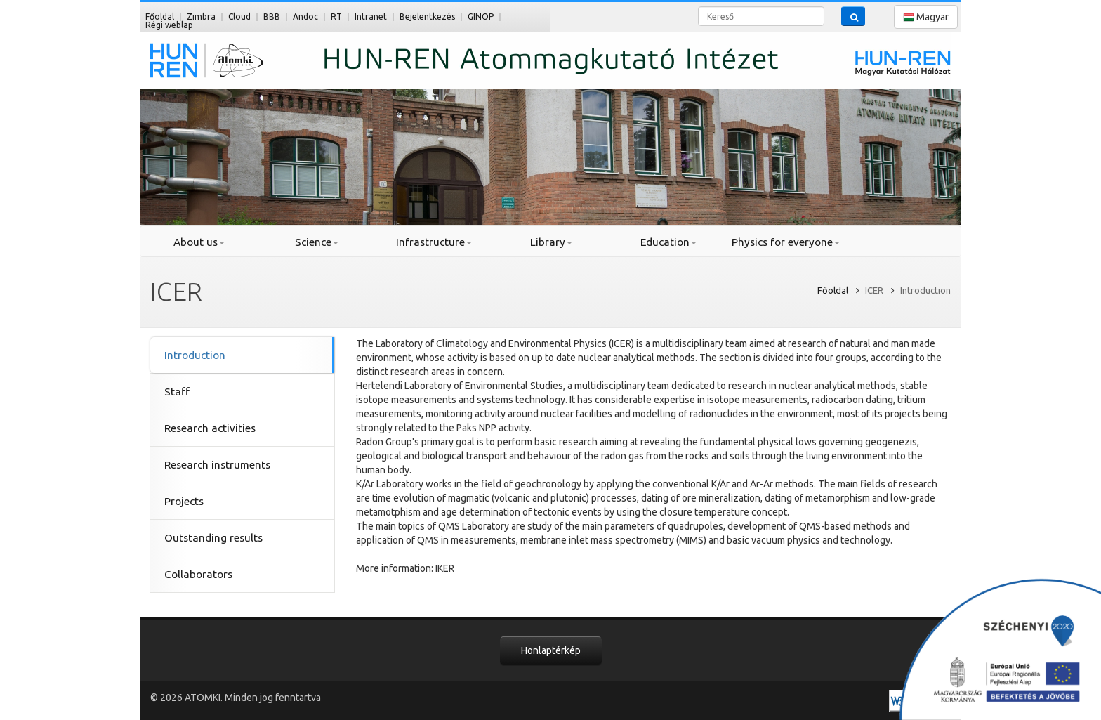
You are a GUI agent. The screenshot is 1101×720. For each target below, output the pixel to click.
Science (316, 242)
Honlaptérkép (551, 650)
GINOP (481, 16)
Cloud (239, 16)
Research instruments (217, 465)
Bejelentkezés (427, 16)
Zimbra (201, 16)
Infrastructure (434, 242)
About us (199, 242)
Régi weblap (169, 25)
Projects (184, 501)
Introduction (194, 355)
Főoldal (159, 16)
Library (551, 242)
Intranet (371, 16)
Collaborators (198, 574)
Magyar (926, 17)
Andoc (305, 16)
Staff (177, 392)
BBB (271, 16)
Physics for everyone (786, 242)
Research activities (210, 428)
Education (668, 242)
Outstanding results (213, 538)
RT (336, 16)
